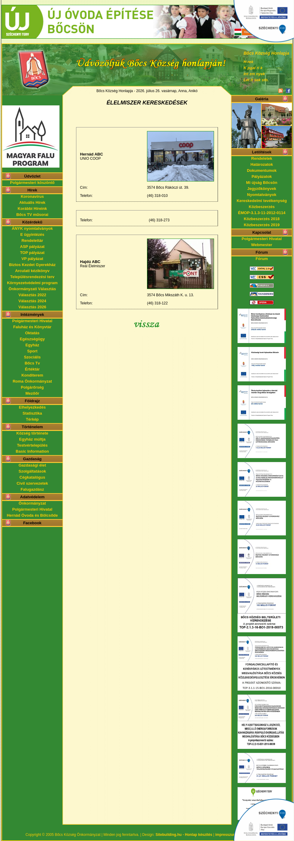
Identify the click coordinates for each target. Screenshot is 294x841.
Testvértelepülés (32, 445)
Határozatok (262, 164)
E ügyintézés (32, 234)
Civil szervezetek (32, 483)
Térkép (32, 419)
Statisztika (32, 413)
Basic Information (32, 451)
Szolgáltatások (32, 471)
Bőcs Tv (32, 363)
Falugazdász (32, 489)
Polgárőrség (32, 387)
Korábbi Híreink (32, 208)
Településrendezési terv (32, 276)
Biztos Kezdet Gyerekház (32, 264)
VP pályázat (32, 258)
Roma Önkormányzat (32, 381)
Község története (32, 433)
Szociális (32, 357)
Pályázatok (261, 176)
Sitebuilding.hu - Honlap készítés (183, 835)
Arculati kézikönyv (32, 270)
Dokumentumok (261, 170)
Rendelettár (32, 240)
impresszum (225, 835)
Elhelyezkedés (32, 407)
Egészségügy (32, 339)
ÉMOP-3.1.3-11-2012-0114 (262, 212)
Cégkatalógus (32, 477)
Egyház (32, 345)
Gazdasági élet (32, 465)
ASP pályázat (32, 246)
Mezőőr (32, 393)
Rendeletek (261, 158)
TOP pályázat (32, 252)
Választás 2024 (32, 301)
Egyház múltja (32, 439)
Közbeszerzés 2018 (262, 219)
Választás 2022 (32, 295)
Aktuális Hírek (32, 202)
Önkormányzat (32, 503)
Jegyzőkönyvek (261, 188)
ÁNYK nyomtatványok (32, 228)
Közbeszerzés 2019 (262, 225)
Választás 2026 (32, 307)
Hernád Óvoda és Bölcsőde (32, 515)
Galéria (261, 99)
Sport (32, 351)
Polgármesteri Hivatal (32, 321)
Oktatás (32, 333)
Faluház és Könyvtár (32, 327)
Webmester (261, 244)
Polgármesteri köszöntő (32, 182)
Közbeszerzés (262, 206)
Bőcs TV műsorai (32, 214)
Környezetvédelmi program (32, 283)
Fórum (262, 258)
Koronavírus (32, 196)
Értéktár (32, 369)
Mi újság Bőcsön (261, 182)
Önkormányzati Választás (32, 289)
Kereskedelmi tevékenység (262, 200)
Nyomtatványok (261, 194)
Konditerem (32, 375)
